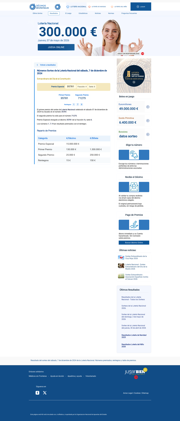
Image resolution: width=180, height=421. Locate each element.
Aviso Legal (128, 393)
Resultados (54, 13)
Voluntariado (91, 376)
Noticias (98, 13)
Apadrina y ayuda (75, 376)
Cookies (137, 393)
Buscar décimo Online (134, 243)
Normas (111, 13)
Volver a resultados (46, 65)
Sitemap (145, 393)
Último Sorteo (37, 13)
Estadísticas (83, 13)
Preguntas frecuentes (129, 13)
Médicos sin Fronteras (38, 376)
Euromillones (125, 104)
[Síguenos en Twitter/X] (45, 393)
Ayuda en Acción (57, 376)
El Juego (68, 13)
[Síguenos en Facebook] (37, 393)
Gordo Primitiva (126, 118)
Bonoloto (123, 132)
